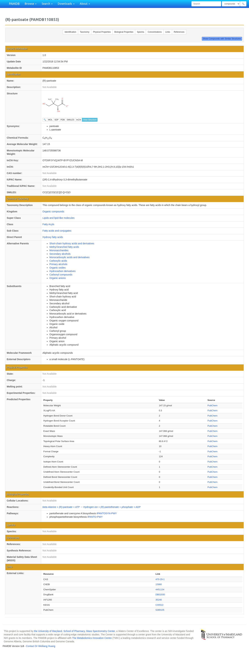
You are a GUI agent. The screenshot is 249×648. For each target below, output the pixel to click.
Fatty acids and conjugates (57, 230)
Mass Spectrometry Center (100, 631)
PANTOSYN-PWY (107, 513)
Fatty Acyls (48, 224)
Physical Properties (102, 32)
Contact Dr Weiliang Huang (40, 646)
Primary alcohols (58, 264)
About (85, 3)
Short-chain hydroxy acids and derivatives (71, 243)
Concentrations (155, 32)
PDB (63, 120)
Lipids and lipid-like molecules (59, 218)
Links (167, 32)
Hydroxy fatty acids (53, 237)
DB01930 (160, 594)
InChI (78, 120)
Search (47, 3)
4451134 (160, 589)
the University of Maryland (48, 631)
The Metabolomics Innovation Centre (92, 638)
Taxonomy (84, 32)
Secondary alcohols (60, 253)
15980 (159, 584)
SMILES (70, 120)
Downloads (66, 3)
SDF (56, 120)
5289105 (160, 610)
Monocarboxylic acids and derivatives (69, 257)
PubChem (213, 405)
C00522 (160, 605)
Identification (70, 32)
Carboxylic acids (58, 260)
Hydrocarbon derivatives (62, 271)
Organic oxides (57, 267)
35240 (159, 599)
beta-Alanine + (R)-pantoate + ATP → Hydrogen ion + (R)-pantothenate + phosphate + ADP (92, 507)
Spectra (140, 32)
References (179, 32)
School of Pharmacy (74, 631)
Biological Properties (123, 32)
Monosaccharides (58, 250)
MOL (50, 120)
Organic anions (57, 278)
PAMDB (14, 3)
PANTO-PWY (95, 516)
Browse (30, 3)
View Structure (89, 120)
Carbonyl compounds (60, 274)
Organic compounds (53, 211)
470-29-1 (160, 579)
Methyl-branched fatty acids (64, 247)
